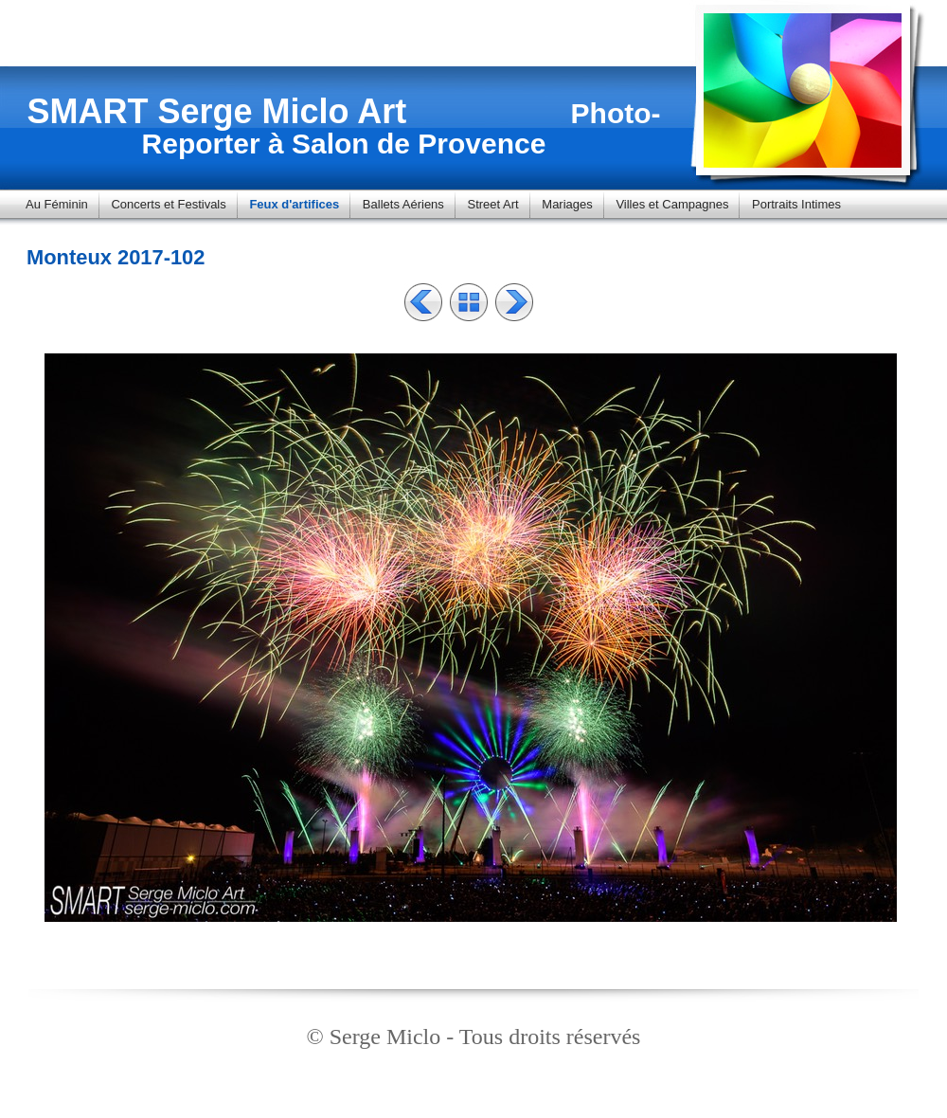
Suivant (514, 302)
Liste (469, 302)
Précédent (423, 302)
